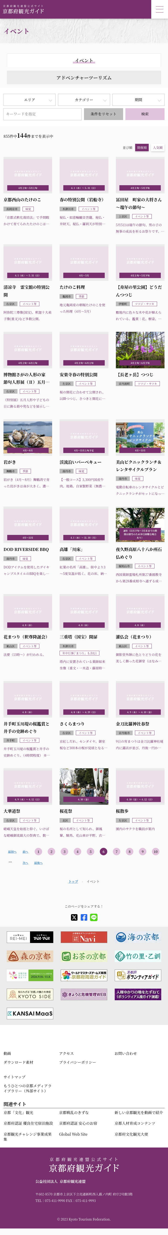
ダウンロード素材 (18, 1062)
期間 (138, 99)
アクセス (66, 1053)
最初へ (12, 851)
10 (156, 851)
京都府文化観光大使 (131, 1134)
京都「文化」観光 (18, 1112)
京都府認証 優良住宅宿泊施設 (28, 1123)
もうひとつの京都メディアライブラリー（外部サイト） (27, 1088)
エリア (29, 99)
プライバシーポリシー (77, 1062)
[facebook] (84, 917)
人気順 (158, 147)
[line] (93, 917)
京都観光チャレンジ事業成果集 (27, 1136)
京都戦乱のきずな (74, 1112)
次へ (25, 863)
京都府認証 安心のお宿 (78, 1123)
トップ (73, 881)
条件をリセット (104, 114)
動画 (7, 1053)
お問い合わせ (125, 1053)
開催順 (142, 147)
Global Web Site (73, 1134)
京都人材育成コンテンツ (134, 1123)
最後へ (38, 863)
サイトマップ (14, 1077)
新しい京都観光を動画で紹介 (138, 1112)
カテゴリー (84, 99)
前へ (25, 851)
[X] (74, 917)
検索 (145, 114)
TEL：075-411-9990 (50, 1200)
